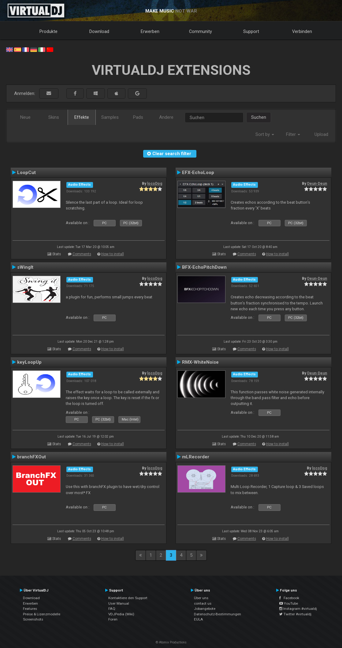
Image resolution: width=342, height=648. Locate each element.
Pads (138, 117)
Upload (321, 134)
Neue (25, 117)
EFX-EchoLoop (198, 172)
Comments (81, 254)
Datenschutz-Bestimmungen (217, 614)
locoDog (154, 183)
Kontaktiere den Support (127, 598)
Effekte (81, 117)
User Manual (118, 603)
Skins (53, 117)
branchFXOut (31, 457)
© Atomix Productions (171, 642)
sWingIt (25, 267)
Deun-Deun (317, 183)
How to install (112, 254)
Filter (293, 134)
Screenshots (33, 619)
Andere (166, 117)
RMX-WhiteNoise (200, 362)
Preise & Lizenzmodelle (41, 614)
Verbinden (302, 31)
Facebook (289, 598)
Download (99, 31)
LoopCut (26, 172)
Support (251, 31)
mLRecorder (195, 457)
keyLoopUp (29, 362)
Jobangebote (204, 608)
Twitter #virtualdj (295, 614)
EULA (198, 619)
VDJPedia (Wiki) (121, 614)
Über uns (201, 598)
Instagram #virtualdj (298, 608)
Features (30, 608)
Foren (112, 619)
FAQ (111, 608)
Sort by (264, 134)
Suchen (258, 117)
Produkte (48, 31)
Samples (110, 117)
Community (200, 31)
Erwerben (150, 31)
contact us (202, 603)
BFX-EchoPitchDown (204, 267)
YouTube (288, 603)
